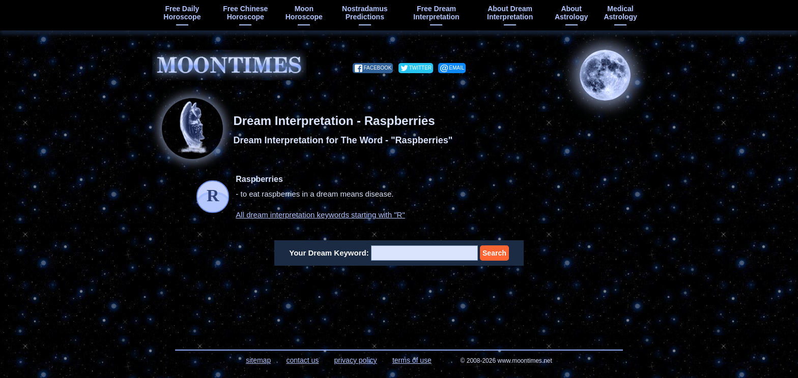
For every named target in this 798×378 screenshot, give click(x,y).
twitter (420, 68)
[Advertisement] (399, 301)
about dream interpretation (510, 13)
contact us (302, 360)
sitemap (258, 360)
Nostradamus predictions (364, 13)
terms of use (412, 360)
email (456, 68)
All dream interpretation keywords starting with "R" (320, 214)
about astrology (571, 13)
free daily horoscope (182, 13)
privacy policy (355, 360)
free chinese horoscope (245, 13)
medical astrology (620, 13)
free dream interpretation (436, 13)
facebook (377, 68)
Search (494, 253)
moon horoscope (304, 13)
